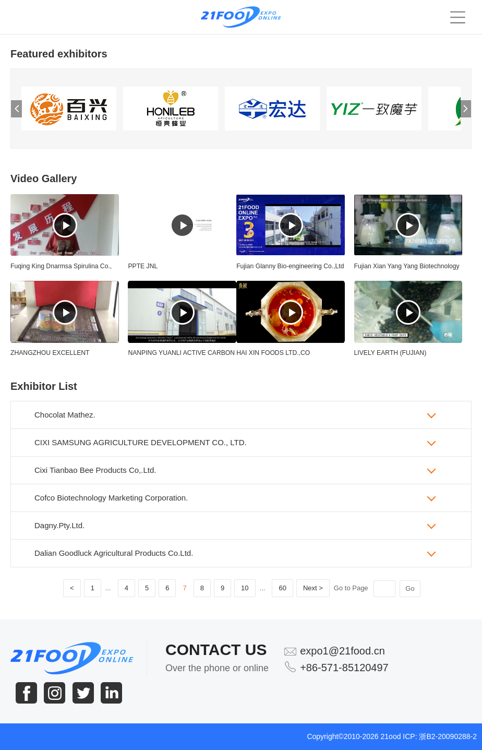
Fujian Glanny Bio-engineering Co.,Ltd (290, 266)
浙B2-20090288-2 (448, 736)
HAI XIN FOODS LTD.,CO (273, 352)
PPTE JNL (143, 266)
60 (282, 588)
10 (244, 588)
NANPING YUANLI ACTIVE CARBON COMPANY (181, 356)
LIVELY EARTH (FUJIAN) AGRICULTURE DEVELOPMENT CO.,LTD (401, 356)
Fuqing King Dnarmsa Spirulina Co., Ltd (61, 269)
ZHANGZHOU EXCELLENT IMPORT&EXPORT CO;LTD (50, 356)
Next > (313, 588)
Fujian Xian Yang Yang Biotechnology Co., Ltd (407, 269)
